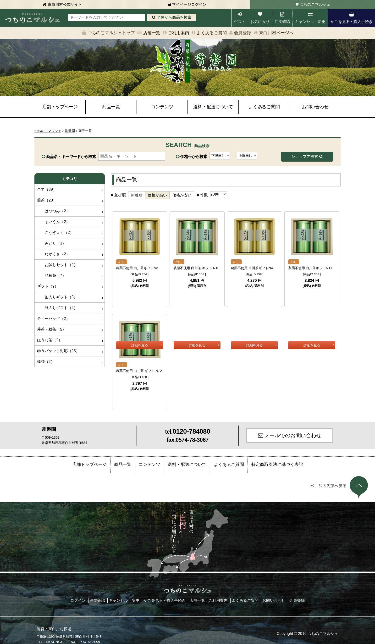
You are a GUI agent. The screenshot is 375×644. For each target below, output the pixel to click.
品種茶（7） (51, 275)
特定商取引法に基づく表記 (277, 459)
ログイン (78, 596)
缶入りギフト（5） (57, 297)
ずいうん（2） (53, 222)
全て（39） (47, 189)
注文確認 (282, 22)
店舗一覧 (151, 32)
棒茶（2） (46, 362)
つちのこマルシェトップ (111, 32)
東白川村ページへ (276, 32)
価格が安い (182, 195)
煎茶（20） (47, 200)
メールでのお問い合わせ (292, 431)
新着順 (136, 195)
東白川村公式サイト (65, 4)
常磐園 (70, 131)
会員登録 (242, 32)
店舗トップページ (60, 106)
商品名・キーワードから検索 (71, 156)
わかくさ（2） (53, 254)
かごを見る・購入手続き (352, 22)
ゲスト (239, 22)
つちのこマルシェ (315, 4)
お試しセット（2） (57, 265)
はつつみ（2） (53, 211)
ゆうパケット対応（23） (58, 351)
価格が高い (157, 195)
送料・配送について (213, 106)
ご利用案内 (178, 32)
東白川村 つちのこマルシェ (32, 18)
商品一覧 (111, 106)
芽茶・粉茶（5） (51, 329)
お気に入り (260, 22)
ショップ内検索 (304, 156)
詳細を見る (139, 295)
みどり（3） (51, 243)
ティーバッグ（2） (53, 319)
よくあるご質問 (212, 32)
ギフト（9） (47, 286)
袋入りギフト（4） (57, 308)
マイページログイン (189, 4)
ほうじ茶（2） (49, 340)
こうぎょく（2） (55, 232)
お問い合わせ (315, 106)
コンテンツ (162, 106)
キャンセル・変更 (310, 22)
